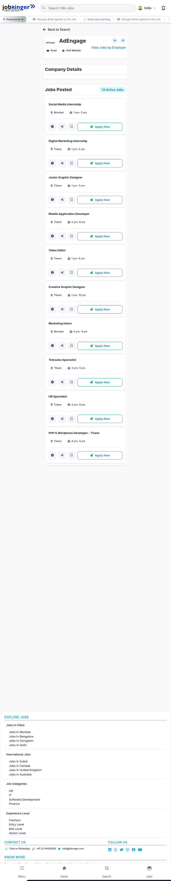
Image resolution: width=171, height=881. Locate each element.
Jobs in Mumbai (20, 732)
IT (10, 795)
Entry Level (16, 824)
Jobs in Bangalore (21, 736)
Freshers (15, 820)
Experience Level (17, 813)
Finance (14, 803)
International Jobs (18, 754)
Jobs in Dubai (18, 761)
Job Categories (16, 783)
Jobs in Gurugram (21, 740)
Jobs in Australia (20, 774)
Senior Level (17, 833)
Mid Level (15, 829)
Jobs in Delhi (17, 745)
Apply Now (100, 126)
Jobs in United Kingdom (25, 770)
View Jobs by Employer (108, 47)
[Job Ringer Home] (19, 8)
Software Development (24, 799)
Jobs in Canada (19, 765)
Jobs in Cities (15, 725)
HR (11, 791)
